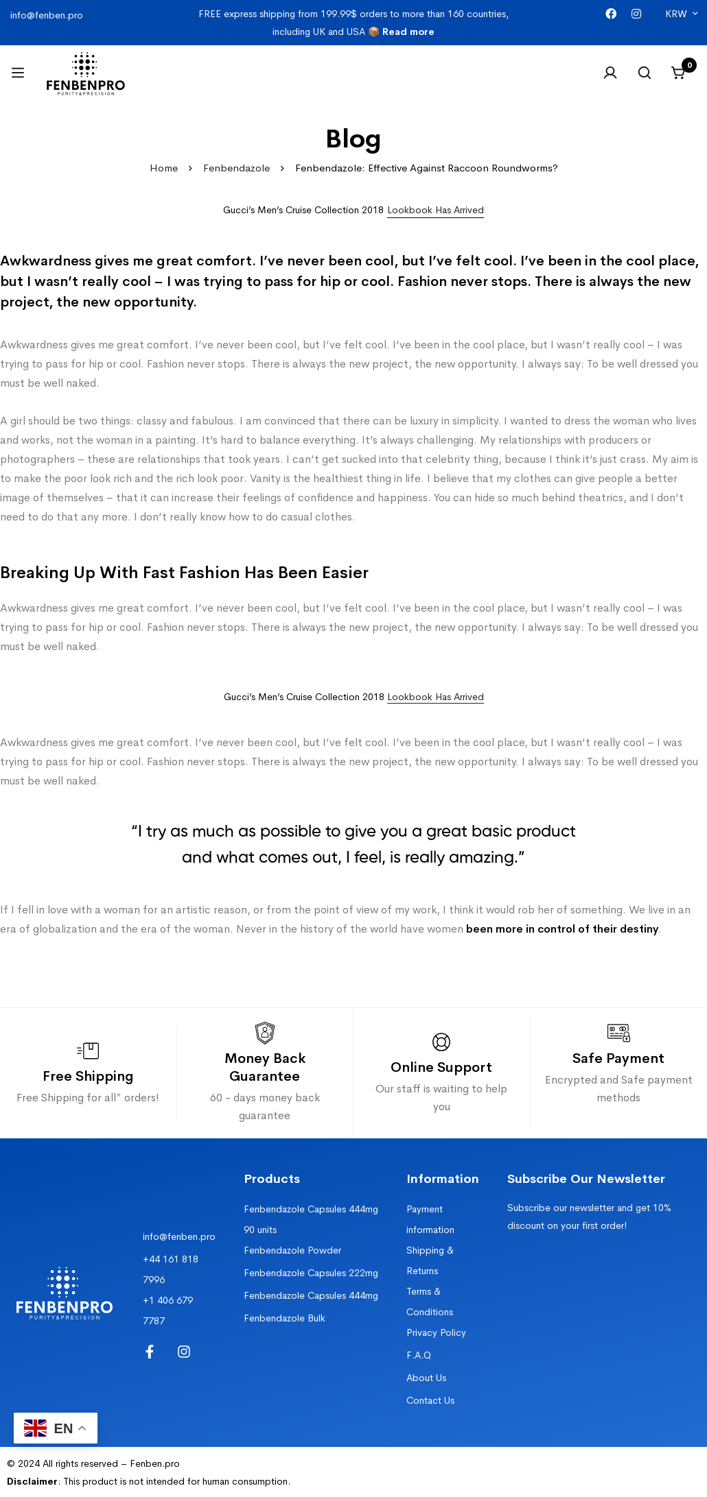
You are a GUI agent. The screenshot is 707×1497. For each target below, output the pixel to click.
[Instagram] (636, 14)
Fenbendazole (236, 167)
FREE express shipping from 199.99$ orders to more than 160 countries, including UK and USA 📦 (353, 23)
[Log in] (610, 72)
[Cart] (679, 72)
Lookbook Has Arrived (435, 697)
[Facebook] (611, 14)
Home (164, 167)
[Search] (644, 72)
